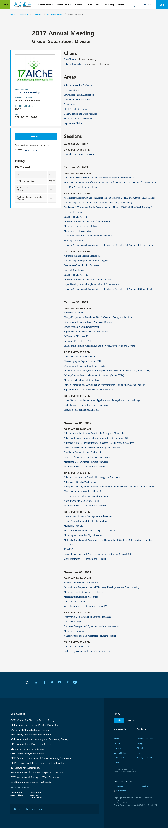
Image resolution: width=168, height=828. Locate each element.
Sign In (148, 4)
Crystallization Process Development (81, 326)
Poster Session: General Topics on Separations (86, 405)
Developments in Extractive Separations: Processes (88, 516)
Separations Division (74, 123)
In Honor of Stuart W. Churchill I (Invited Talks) (87, 221)
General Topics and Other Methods (80, 113)
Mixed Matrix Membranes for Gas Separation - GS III (89, 530)
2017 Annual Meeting (55, 14)
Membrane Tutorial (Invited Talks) (80, 226)
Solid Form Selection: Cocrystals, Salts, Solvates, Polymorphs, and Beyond (99, 345)
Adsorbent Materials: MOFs (77, 646)
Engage (119, 786)
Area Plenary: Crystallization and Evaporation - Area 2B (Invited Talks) (98, 202)
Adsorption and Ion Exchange (78, 85)
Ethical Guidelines (145, 738)
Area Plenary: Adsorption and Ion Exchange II (86, 260)
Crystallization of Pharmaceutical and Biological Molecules (92, 447)
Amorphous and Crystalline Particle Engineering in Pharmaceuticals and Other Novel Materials (109, 486)
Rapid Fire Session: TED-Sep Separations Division (88, 235)
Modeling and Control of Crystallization (83, 535)
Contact (117, 762)
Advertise (118, 748)
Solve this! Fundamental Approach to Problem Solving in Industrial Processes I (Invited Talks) (108, 245)
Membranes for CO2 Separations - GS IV (83, 592)
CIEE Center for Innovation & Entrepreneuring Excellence (40, 758)
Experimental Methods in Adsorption (81, 582)
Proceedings (37, 14)
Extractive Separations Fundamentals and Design (87, 457)
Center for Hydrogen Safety (27, 753)
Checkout (36, 136)
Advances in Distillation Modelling (80, 356)
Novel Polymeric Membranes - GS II (81, 500)
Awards (117, 743)
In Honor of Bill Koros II (76, 274)
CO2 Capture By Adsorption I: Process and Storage (88, 322)
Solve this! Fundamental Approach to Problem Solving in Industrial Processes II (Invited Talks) (109, 289)
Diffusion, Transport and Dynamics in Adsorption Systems (91, 626)
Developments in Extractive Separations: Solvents (87, 496)
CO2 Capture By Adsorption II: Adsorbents (84, 365)
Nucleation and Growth (75, 601)
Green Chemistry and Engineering (80, 154)
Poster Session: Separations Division (81, 409)
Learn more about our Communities (36, 794)
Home (12, 14)
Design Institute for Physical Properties (34, 725)
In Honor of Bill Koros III (76, 336)
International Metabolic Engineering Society (36, 772)
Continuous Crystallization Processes (81, 265)
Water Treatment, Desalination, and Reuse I (84, 466)
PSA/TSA (68, 549)
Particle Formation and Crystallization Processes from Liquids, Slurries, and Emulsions (105, 384)
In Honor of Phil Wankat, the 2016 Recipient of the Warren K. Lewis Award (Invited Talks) (107, 370)
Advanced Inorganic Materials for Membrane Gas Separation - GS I (96, 438)
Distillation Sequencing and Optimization (83, 452)
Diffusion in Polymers (74, 621)
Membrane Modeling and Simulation (81, 380)
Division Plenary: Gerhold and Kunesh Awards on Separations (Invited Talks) (100, 177)
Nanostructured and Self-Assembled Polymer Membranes (91, 635)
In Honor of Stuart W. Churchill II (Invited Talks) (87, 279)
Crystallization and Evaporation (79, 94)
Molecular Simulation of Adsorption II (82, 596)
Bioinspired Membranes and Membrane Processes (87, 616)
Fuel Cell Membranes (74, 270)
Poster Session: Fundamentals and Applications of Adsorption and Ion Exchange (102, 400)
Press (139, 752)
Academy (141, 729)
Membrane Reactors (73, 525)
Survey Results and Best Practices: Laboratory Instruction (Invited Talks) (98, 554)
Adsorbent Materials (73, 312)
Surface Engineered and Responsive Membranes (87, 651)
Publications (24, 14)
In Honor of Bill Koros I (75, 216)
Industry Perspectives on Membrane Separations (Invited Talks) (94, 375)
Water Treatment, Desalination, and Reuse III (85, 558)
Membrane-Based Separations (78, 118)
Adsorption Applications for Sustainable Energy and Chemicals (94, 433)
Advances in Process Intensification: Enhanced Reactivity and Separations (99, 442)
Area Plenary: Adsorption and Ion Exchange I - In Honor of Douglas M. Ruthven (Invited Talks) (109, 197)
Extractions (69, 104)
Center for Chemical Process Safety (32, 720)
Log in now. (31, 149)
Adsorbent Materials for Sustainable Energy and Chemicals (92, 477)
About (116, 738)
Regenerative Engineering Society (30, 781)
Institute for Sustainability (25, 767)
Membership (120, 729)
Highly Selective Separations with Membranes (86, 331)
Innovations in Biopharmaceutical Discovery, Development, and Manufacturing (101, 587)
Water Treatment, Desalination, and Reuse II (85, 505)
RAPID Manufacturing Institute (29, 729)
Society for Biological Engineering (30, 734)
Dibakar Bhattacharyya (75, 64)
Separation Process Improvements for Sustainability (88, 389)
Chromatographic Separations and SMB (82, 361)
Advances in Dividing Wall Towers (80, 481)
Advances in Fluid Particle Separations (82, 255)
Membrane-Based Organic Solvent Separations (86, 461)
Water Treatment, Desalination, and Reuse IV (85, 606)
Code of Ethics (120, 752)
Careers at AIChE (121, 757)
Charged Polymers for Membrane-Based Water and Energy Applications (98, 317)
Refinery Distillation (73, 240)
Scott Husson (70, 59)
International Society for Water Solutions (34, 777)
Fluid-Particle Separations (76, 109)
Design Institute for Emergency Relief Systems (38, 762)
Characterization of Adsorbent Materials (83, 491)
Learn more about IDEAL (16, 793)
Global (140, 748)
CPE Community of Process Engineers (30, 744)
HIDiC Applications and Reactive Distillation (85, 521)
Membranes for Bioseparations (78, 231)
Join (162, 4)
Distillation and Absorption (77, 99)
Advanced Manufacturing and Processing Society (39, 739)
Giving (140, 743)
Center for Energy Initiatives (27, 748)
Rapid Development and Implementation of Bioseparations (91, 284)
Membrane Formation (74, 631)
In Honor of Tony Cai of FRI (77, 341)
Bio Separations (71, 90)
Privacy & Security (144, 757)
